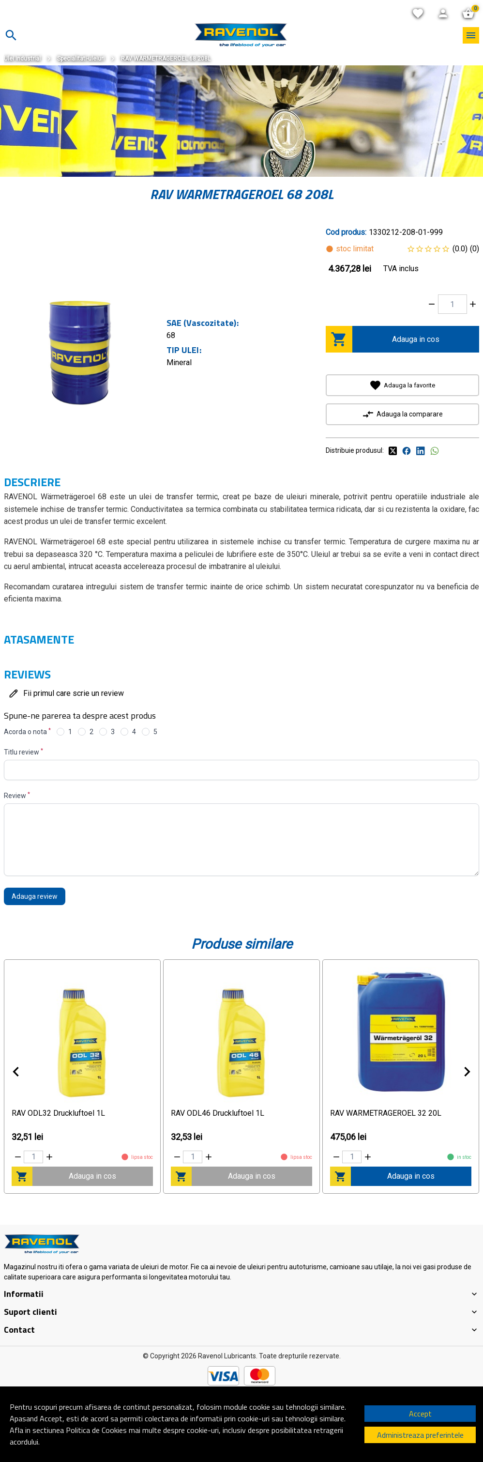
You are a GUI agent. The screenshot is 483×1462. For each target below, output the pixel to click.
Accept (420, 1413)
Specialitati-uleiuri (81, 58)
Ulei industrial (22, 58)
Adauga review (35, 896)
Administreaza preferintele (420, 1435)
